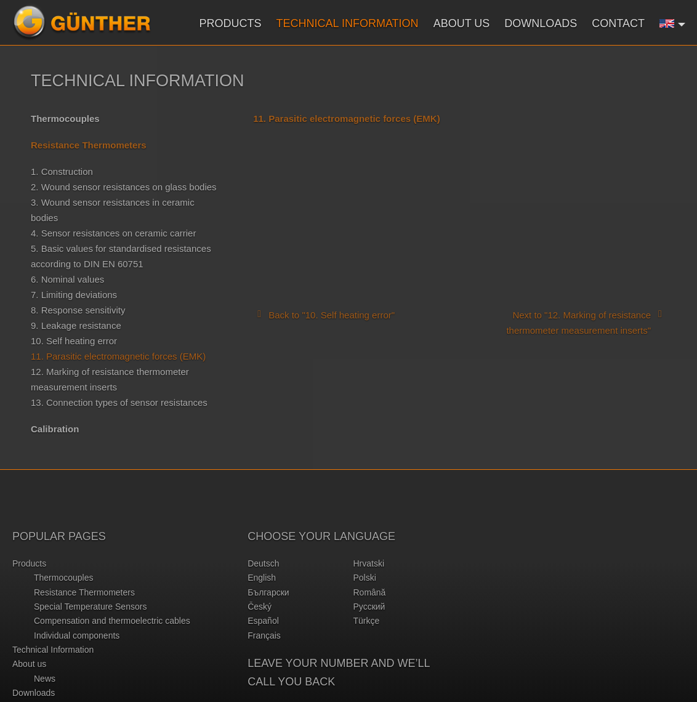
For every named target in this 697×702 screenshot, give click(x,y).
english (262, 578)
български (268, 592)
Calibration (55, 429)
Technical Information (347, 23)
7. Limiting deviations (74, 294)
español (263, 621)
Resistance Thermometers (84, 592)
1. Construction (62, 171)
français (264, 635)
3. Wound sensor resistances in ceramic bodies (113, 210)
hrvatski (368, 563)
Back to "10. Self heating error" (324, 314)
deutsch (263, 563)
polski (364, 578)
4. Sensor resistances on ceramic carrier (113, 233)
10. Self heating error (74, 341)
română (369, 592)
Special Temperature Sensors (90, 606)
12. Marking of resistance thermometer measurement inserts (110, 379)
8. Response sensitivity (78, 310)
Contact (618, 23)
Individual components (76, 635)
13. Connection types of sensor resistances (119, 402)
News (44, 679)
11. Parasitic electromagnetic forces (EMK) (118, 356)
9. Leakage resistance (76, 325)
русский (369, 606)
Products (230, 23)
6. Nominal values (67, 279)
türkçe (366, 621)
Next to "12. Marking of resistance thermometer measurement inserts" (586, 322)
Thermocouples (65, 118)
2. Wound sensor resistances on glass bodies (124, 187)
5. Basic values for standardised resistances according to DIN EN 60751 (121, 256)
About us (461, 23)
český (260, 606)
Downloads (540, 23)
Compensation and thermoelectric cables (112, 621)
